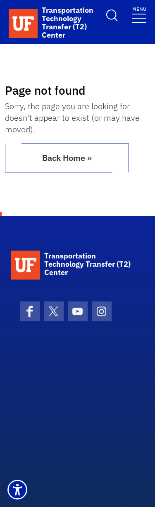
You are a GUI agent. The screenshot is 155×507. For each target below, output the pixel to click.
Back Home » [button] (67, 157)
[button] (17, 489)
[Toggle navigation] (139, 14)
